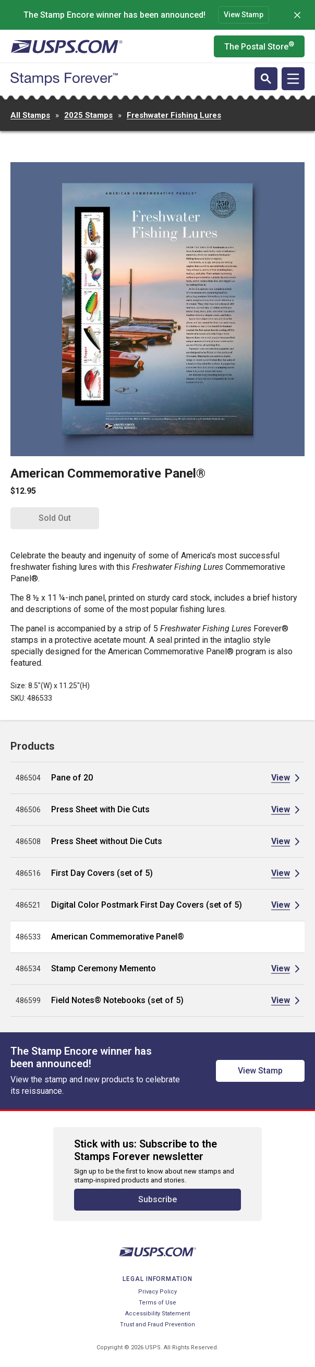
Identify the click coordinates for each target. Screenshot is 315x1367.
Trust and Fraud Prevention (157, 1324)
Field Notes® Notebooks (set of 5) (117, 1000)
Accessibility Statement (157, 1313)
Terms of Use (157, 1302)
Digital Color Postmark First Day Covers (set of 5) (146, 905)
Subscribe (157, 1199)
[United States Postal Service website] (66, 46)
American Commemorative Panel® (117, 937)
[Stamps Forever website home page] (64, 79)
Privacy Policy (157, 1291)
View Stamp (243, 14)
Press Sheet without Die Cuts (106, 841)
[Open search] (266, 78)
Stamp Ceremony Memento (103, 968)
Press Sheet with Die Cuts (100, 809)
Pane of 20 (72, 778)
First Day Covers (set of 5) (102, 873)
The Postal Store (259, 46)
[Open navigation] (293, 78)
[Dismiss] (297, 15)
